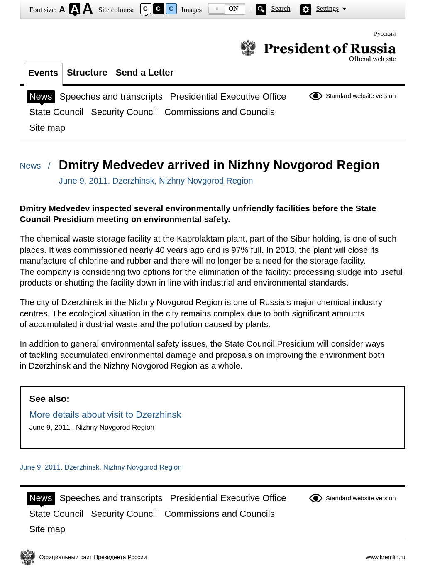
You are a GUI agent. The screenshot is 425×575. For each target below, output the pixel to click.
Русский (385, 33)
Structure (87, 72)
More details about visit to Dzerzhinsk (105, 414)
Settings (327, 8)
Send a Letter (144, 72)
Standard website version (361, 95)
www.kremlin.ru (385, 557)
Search (280, 8)
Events (43, 73)
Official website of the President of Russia (318, 51)
